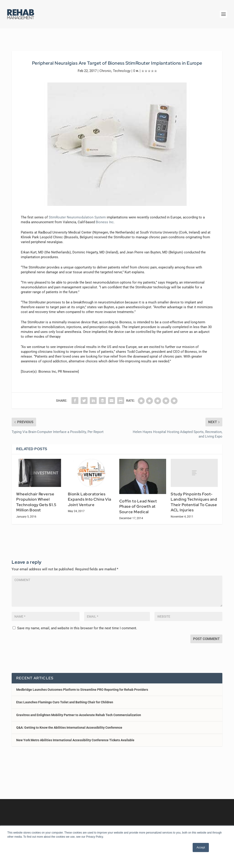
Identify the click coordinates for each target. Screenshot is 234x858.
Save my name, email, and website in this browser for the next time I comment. (77, 624)
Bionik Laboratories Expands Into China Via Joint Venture (89, 495)
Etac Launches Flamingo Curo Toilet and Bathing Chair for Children (64, 698)
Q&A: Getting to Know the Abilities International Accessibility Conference (69, 723)
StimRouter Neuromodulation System (77, 213)
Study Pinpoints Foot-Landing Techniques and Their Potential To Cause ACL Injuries (194, 498)
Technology (121, 67)
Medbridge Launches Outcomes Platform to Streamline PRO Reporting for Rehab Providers (82, 685)
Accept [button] (201, 847)
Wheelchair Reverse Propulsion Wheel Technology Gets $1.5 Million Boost (36, 498)
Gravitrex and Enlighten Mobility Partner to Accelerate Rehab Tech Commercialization (78, 711)
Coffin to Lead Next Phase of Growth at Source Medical (138, 502)
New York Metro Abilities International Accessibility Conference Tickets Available (75, 736)
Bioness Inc (105, 218)
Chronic (105, 67)
